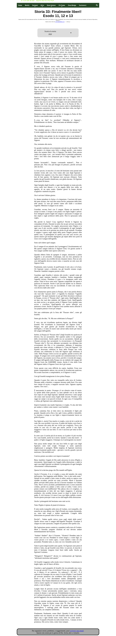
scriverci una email (77, 631)
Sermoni (35, 5)
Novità (27, 5)
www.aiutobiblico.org (59, 21)
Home (20, 5)
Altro (42, 5)
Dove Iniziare (51, 5)
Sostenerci (82, 5)
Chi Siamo (62, 5)
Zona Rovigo (72, 5)
